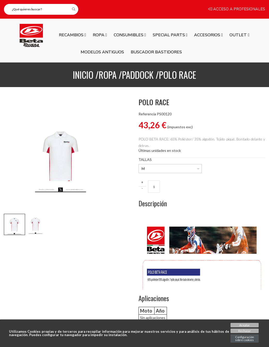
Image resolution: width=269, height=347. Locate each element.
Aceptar (244, 325)
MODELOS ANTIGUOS (102, 52)
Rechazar (244, 330)
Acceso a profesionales (236, 9)
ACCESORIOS (208, 35)
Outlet (239, 35)
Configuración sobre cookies (244, 338)
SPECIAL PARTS (170, 35)
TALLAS (145, 159)
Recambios (72, 35)
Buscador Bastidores (156, 52)
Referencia (147, 114)
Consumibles (130, 35)
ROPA (100, 35)
